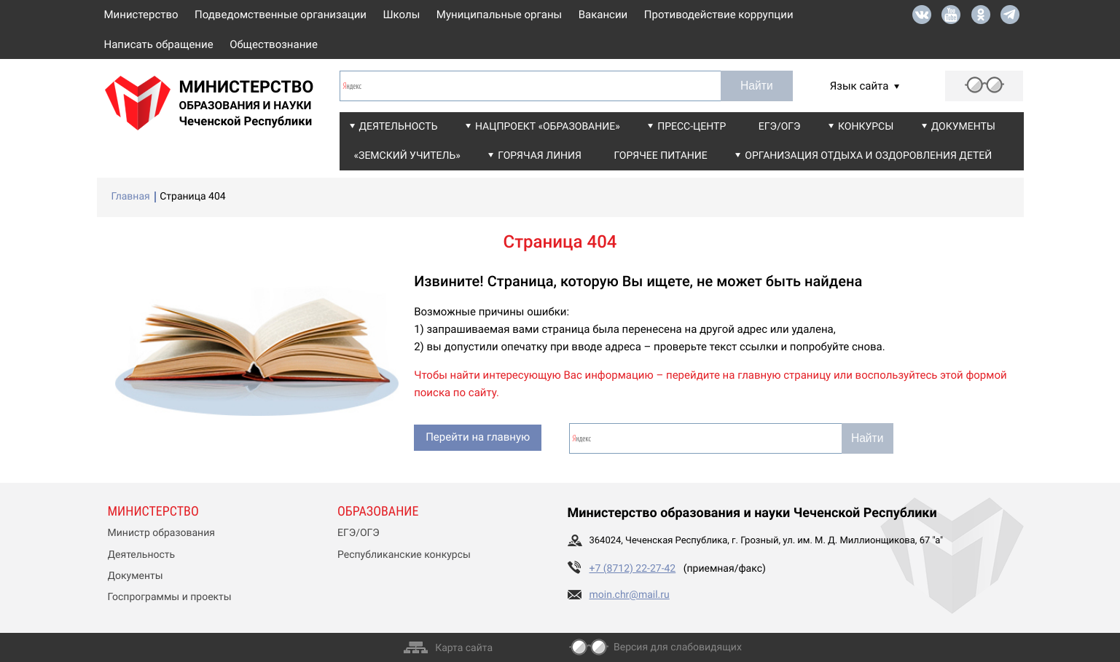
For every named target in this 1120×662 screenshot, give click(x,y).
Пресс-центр (691, 127)
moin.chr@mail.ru (630, 595)
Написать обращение (159, 44)
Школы (401, 14)
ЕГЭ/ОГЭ (780, 127)
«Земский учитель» (407, 156)
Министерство (141, 14)
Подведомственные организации (281, 14)
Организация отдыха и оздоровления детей (868, 156)
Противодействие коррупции (719, 14)
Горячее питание (660, 156)
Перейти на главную (478, 437)
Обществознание (274, 44)
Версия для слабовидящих (678, 647)
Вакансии (603, 14)
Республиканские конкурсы (404, 555)
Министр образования (161, 533)
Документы (963, 127)
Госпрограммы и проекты (170, 597)
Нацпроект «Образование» (547, 127)
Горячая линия (539, 156)
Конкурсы (865, 127)
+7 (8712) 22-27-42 (633, 569)
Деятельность (398, 127)
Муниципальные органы (499, 14)
